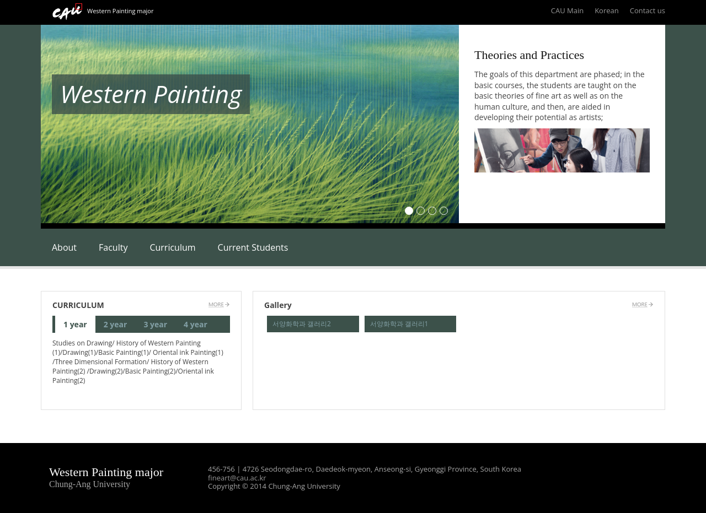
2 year (115, 324)
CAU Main (567, 10)
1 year (75, 324)
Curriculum (172, 247)
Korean (607, 10)
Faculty (113, 247)
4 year (195, 324)
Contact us (647, 10)
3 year (155, 324)
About (64, 247)
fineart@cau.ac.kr (237, 478)
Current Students (253, 247)
